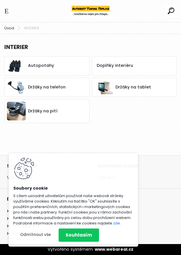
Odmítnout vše (35, 234)
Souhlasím (79, 235)
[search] (171, 10)
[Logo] (90, 11)
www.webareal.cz (114, 249)
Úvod (9, 28)
